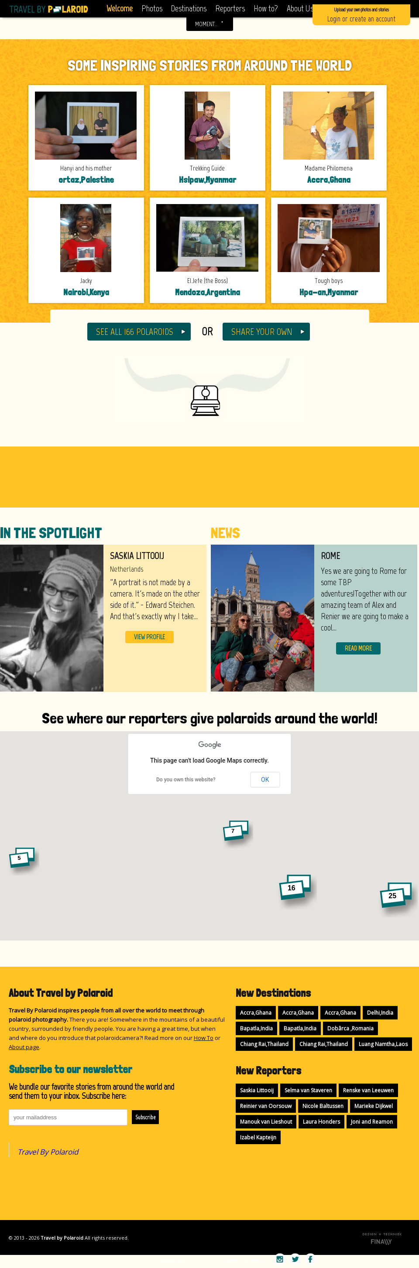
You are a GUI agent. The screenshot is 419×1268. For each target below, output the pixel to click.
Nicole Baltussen (322, 1106)
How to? (266, 8)
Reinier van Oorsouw (266, 1106)
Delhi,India (380, 1012)
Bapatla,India (256, 1028)
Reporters (230, 8)
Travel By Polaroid (47, 1152)
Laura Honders (321, 1121)
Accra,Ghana (255, 1012)
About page (24, 1047)
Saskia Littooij (257, 1090)
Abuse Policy (171, 1259)
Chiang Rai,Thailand (264, 1044)
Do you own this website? (186, 780)
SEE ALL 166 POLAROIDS (134, 331)
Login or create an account (361, 14)
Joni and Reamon (372, 1121)
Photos (151, 8)
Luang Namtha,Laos (383, 1044)
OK (265, 779)
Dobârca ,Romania (350, 1028)
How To (203, 1038)
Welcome (119, 8)
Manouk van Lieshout (266, 1121)
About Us (300, 8)
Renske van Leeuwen (368, 1090)
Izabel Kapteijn (258, 1137)
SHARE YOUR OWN (261, 331)
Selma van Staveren (308, 1090)
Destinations (188, 8)
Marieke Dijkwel (373, 1106)
